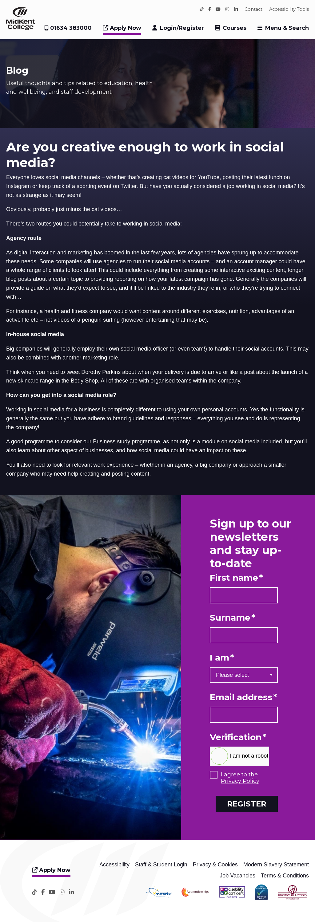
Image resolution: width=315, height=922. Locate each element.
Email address (243, 697)
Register (246, 803)
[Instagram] (227, 9)
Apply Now (122, 28)
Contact (253, 9)
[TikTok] (202, 9)
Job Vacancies (237, 875)
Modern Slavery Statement (276, 864)
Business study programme (126, 441)
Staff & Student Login (161, 864)
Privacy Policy (240, 781)
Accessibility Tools (289, 9)
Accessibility (114, 864)
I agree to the (240, 778)
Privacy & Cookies (215, 864)
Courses (234, 28)
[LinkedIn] (236, 9)
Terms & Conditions (285, 875)
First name (236, 578)
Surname (232, 618)
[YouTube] (218, 9)
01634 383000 (68, 28)
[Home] (20, 28)
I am (222, 658)
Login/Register (182, 28)
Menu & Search (287, 28)
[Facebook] (209, 9)
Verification (238, 737)
